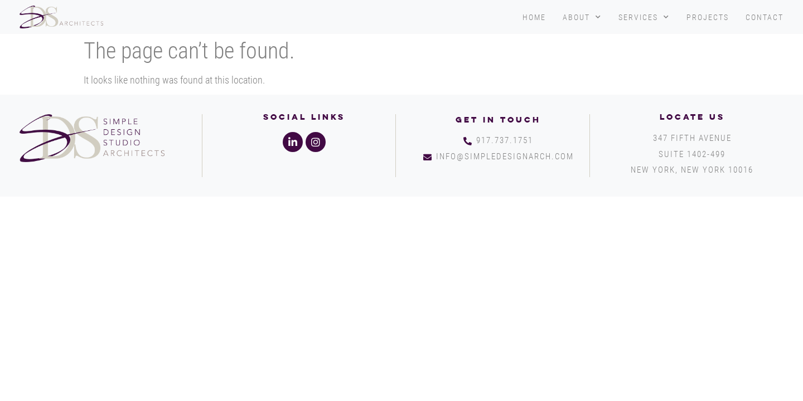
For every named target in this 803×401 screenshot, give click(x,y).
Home (534, 17)
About (582, 17)
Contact (764, 17)
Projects (707, 17)
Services (644, 17)
